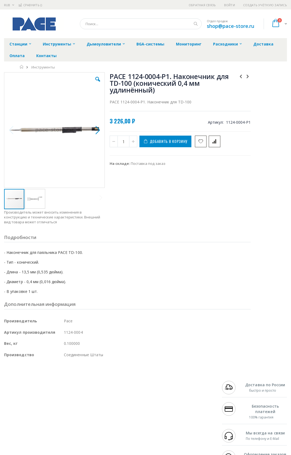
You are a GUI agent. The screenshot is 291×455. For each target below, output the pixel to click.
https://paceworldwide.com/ (109, 451)
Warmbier (30, 418)
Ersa (23, 381)
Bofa (8, 386)
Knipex (31, 429)
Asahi (62, 397)
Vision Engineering (19, 407)
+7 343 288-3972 (235, 391)
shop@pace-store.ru (230, 26)
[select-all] (271, 182)
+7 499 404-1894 (235, 381)
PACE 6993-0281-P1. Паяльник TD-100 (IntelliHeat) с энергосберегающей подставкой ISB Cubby (263, 223)
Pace (46, 381)
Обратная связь (202, 5)
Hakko (9, 381)
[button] (83, 83)
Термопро (64, 386)
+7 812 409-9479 (235, 386)
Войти (229, 5)
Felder (47, 397)
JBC (34, 381)
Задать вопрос (114, 418)
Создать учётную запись (265, 5)
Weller (61, 381)
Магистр (85, 386)
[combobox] (141, 23)
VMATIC (68, 418)
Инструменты (43, 67)
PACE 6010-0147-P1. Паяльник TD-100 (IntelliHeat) (263, 198)
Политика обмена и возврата (126, 391)
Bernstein (12, 429)
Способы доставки (190, 391)
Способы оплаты (188, 402)
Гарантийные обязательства (126, 381)
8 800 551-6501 (236, 397)
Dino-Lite (47, 407)
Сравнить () (30, 5)
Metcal (45, 386)
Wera (46, 429)
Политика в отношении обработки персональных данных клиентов (131, 405)
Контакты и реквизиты (194, 381)
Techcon (50, 418)
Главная (22, 67)
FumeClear (26, 386)
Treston (10, 418)
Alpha (32, 397)
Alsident (78, 381)
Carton (64, 407)
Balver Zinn (13, 397)
